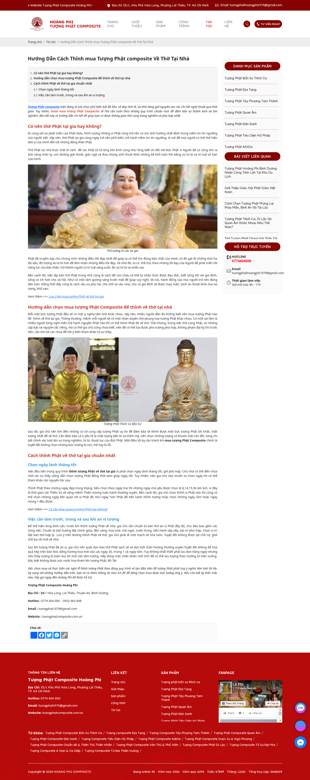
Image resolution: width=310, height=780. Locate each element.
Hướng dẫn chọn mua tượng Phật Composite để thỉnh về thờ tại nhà (81, 78)
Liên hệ (228, 24)
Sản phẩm (161, 24)
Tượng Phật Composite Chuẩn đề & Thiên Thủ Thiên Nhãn (71, 745)
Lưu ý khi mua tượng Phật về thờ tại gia (76, 296)
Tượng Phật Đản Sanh (241, 124)
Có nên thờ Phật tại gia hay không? (58, 73)
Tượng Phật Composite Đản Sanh (53, 739)
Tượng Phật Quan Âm (240, 112)
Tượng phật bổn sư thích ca (246, 78)
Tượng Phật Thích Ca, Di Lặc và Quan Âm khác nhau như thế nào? (248, 223)
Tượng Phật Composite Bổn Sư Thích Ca (73, 733)
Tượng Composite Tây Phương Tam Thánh (179, 733)
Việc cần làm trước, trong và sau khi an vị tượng (72, 95)
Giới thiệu (137, 24)
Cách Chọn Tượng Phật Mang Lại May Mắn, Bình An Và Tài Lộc (249, 205)
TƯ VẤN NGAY (268, 24)
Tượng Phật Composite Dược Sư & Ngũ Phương (218, 739)
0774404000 (242, 261)
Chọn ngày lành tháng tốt (56, 89)
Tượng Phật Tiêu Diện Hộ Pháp (247, 135)
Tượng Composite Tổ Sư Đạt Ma (252, 745)
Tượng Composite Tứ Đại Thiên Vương (112, 751)
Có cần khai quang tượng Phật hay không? (78, 509)
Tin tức (209, 24)
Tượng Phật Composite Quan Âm (237, 733)
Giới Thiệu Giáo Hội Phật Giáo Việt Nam (250, 190)
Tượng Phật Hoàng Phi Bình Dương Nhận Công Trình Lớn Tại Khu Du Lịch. (251, 172)
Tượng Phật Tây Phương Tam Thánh (251, 101)
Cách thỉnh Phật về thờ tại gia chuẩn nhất (62, 83)
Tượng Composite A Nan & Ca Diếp (55, 751)
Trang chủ (112, 24)
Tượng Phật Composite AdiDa (159, 739)
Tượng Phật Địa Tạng (240, 90)
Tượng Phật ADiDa (239, 147)
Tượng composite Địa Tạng (125, 733)
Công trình (184, 24)
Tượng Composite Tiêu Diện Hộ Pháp (107, 739)
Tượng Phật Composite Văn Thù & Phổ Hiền (147, 745)
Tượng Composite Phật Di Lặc (203, 745)
